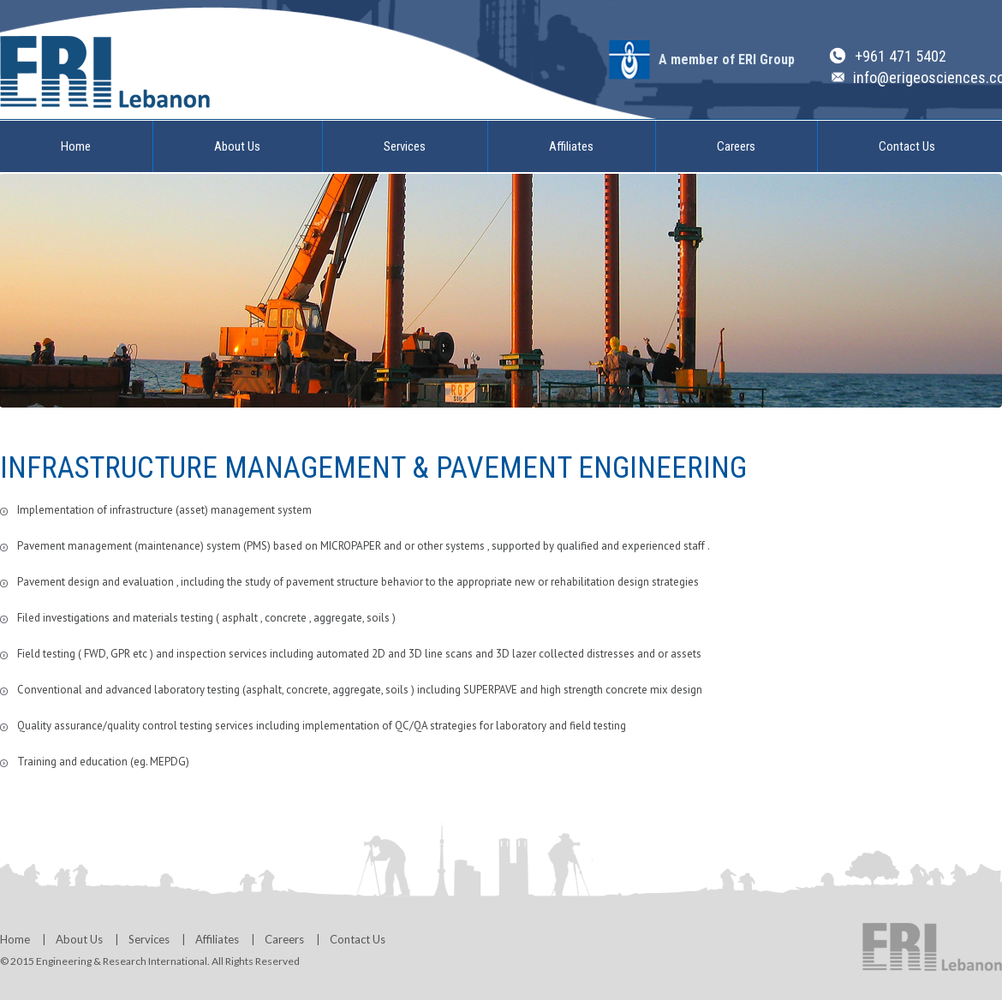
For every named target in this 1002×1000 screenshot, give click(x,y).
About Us (237, 146)
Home (76, 146)
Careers (736, 146)
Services (405, 146)
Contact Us (907, 146)
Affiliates (571, 146)
